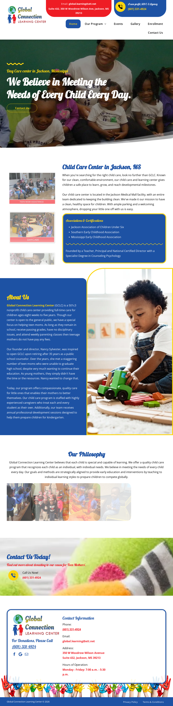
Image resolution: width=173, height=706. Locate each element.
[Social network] (20, 654)
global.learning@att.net (82, 3)
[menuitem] (73, 23)
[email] (26, 654)
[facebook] (14, 654)
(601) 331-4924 (137, 9)
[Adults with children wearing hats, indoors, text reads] (32, 211)
